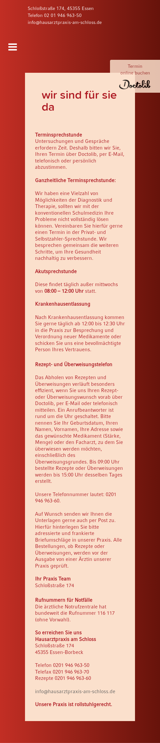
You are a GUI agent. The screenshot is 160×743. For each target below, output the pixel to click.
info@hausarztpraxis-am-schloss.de (65, 22)
